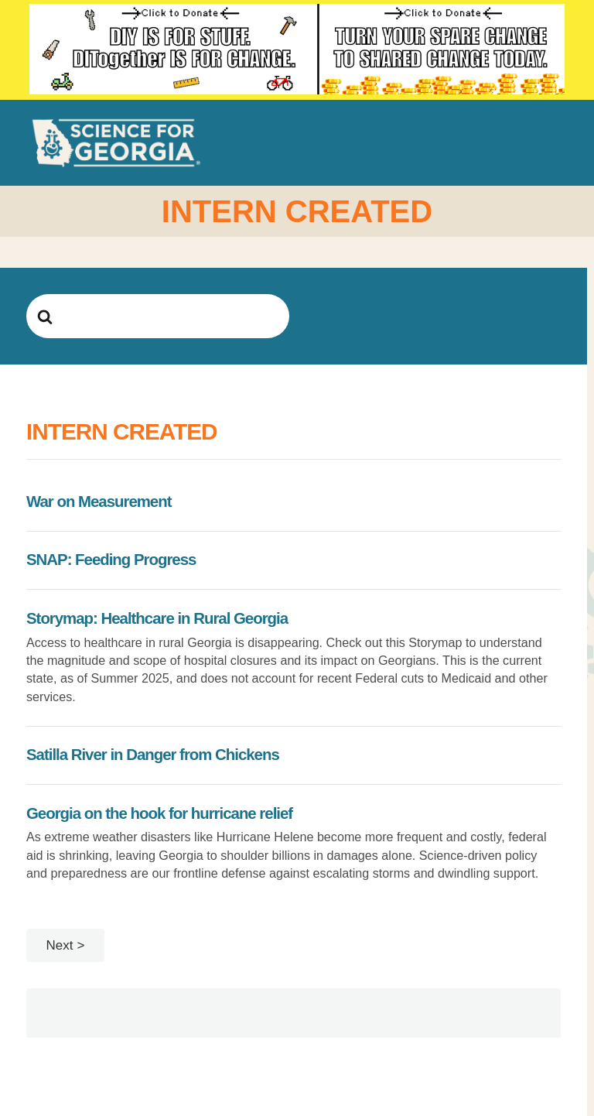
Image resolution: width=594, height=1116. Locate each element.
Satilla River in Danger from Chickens (152, 754)
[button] (556, 142)
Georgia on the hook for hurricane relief (159, 813)
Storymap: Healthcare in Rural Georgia (157, 618)
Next (59, 945)
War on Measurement (98, 501)
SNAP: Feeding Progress (111, 559)
